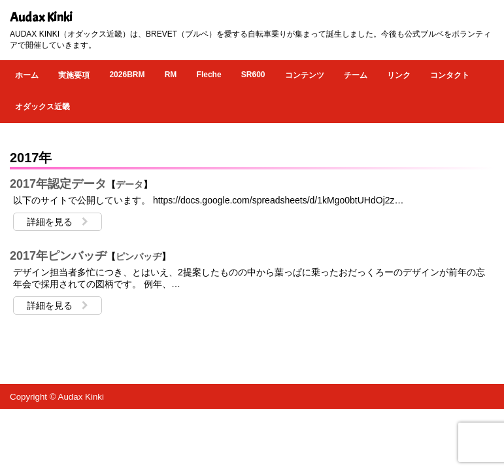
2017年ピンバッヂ (58, 255)
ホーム (27, 75)
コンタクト (449, 75)
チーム (355, 75)
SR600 (253, 74)
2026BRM (126, 74)
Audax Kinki (41, 17)
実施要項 (74, 75)
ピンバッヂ (138, 256)
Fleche (209, 74)
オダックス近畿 (42, 106)
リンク (399, 75)
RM (171, 74)
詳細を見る (57, 222)
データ (129, 184)
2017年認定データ (58, 183)
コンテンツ (304, 75)
